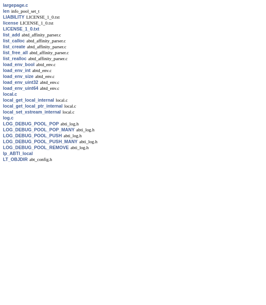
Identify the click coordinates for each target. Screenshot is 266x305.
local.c (10, 94)
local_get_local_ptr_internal (33, 105)
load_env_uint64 (20, 88)
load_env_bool (19, 64)
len (6, 11)
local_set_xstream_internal (32, 111)
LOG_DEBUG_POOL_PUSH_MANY (40, 141)
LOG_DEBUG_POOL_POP (31, 123)
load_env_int (16, 70)
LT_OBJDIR (15, 159)
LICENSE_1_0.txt (21, 28)
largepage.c (15, 5)
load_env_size (18, 76)
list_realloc (15, 58)
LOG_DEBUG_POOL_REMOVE (36, 147)
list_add (11, 34)
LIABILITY (14, 16)
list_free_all (15, 52)
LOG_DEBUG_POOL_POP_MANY (38, 129)
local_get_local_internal (28, 100)
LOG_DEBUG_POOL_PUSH (32, 135)
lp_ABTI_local (18, 153)
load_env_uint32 (20, 82)
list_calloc (14, 40)
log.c (8, 117)
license (10, 22)
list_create (14, 46)
